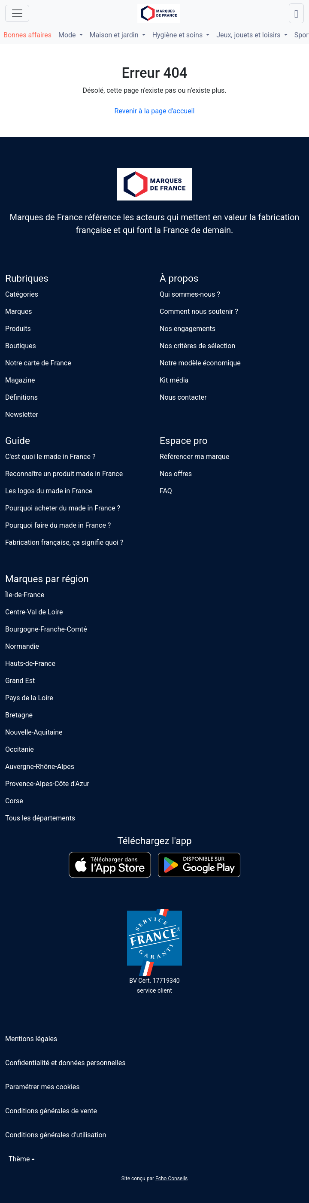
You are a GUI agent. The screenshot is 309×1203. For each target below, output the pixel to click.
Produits (18, 329)
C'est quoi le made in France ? (50, 457)
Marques (18, 311)
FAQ (166, 491)
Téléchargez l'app (154, 841)
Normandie (22, 646)
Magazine (20, 380)
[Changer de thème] (20, 1159)
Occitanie (19, 749)
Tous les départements (40, 818)
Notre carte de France (38, 363)
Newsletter (21, 414)
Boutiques (20, 346)
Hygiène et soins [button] (178, 35)
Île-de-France (24, 595)
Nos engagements (187, 329)
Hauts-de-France (30, 663)
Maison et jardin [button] (115, 35)
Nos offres (176, 474)
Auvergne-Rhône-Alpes (39, 767)
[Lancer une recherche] (296, 13)
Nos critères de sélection (197, 346)
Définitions (21, 397)
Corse (14, 801)
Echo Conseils (171, 1179)
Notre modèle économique (200, 363)
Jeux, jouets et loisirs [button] (249, 35)
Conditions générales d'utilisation (55, 1135)
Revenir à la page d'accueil (155, 111)
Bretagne (19, 715)
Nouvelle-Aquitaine (34, 732)
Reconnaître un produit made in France (64, 474)
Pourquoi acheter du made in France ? (62, 508)
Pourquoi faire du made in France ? (58, 525)
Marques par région (47, 579)
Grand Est (20, 681)
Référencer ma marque (194, 457)
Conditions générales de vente (51, 1111)
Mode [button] (68, 35)
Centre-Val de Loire (34, 612)
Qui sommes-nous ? (190, 294)
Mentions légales (31, 1039)
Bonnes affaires (27, 35)
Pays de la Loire (29, 698)
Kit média (174, 380)
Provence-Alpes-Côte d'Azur (47, 784)
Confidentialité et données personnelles (65, 1063)
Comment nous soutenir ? (199, 311)
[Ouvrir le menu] (17, 13)
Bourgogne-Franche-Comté (46, 629)
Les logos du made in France (49, 491)
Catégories (21, 294)
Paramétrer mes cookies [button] (42, 1087)
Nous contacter (183, 397)
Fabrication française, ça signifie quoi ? (64, 542)
